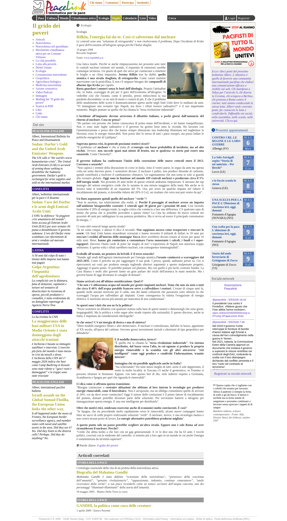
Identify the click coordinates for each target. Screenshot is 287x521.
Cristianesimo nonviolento (51, 74)
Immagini (41, 95)
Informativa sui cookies (182, 519)
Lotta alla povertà (46, 64)
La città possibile (46, 60)
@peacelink (219, 299)
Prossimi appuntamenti (232, 130)
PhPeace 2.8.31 (132, 519)
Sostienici (143, 2)
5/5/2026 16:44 (237, 299)
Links (39, 113)
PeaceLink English (48, 131)
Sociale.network (223, 278)
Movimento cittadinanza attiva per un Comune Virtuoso (50, 53)
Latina (38, 250)
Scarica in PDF (44, 106)
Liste (143, 18)
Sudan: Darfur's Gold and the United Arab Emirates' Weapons (49, 148)
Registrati (243, 18)
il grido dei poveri (107, 445)
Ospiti (116, 18)
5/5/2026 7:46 (236, 322)
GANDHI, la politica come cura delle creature (114, 505)
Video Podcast (44, 92)
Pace (41, 18)
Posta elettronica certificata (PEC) (231, 519)
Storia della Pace (92, 462)
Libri (39, 109)
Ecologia (104, 18)
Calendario (130, 18)
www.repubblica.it (93, 57)
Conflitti (40, 189)
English (162, 18)
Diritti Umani (44, 67)
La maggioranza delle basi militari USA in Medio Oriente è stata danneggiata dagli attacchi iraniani (49, 330)
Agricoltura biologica (48, 81)
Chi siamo (96, 2)
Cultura (52, 18)
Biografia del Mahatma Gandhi (102, 472)
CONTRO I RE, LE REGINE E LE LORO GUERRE (226, 141)
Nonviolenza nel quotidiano (52, 46)
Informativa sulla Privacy (155, 519)
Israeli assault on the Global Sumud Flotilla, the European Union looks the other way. (50, 402)
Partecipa (128, 2)
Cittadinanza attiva (84, 18)
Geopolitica (42, 78)
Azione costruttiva (46, 88)
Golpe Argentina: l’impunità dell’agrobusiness (46, 271)
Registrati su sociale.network (232, 373)
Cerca (172, 18)
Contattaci (112, 2)
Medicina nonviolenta (48, 85)
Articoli (40, 39)
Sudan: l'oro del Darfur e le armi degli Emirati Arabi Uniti (51, 206)
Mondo (64, 18)
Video (152, 18)
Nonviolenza (43, 43)
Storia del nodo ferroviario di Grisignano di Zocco (225, 257)
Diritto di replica (204, 519)
